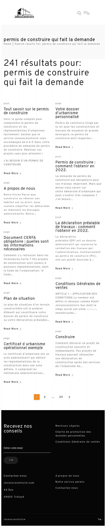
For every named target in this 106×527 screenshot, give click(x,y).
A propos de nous (19, 188)
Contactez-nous (66, 488)
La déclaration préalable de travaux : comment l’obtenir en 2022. (77, 227)
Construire (65, 337)
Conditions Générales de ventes (77, 286)
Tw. (100, 519)
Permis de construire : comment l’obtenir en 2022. (75, 166)
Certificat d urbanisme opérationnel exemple (24, 346)
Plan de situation (19, 298)
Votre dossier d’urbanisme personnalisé (67, 113)
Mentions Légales (67, 426)
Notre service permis (70, 482)
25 (61, 397)
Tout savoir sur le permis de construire (26, 111)
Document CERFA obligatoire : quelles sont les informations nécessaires (26, 243)
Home (7, 44)
